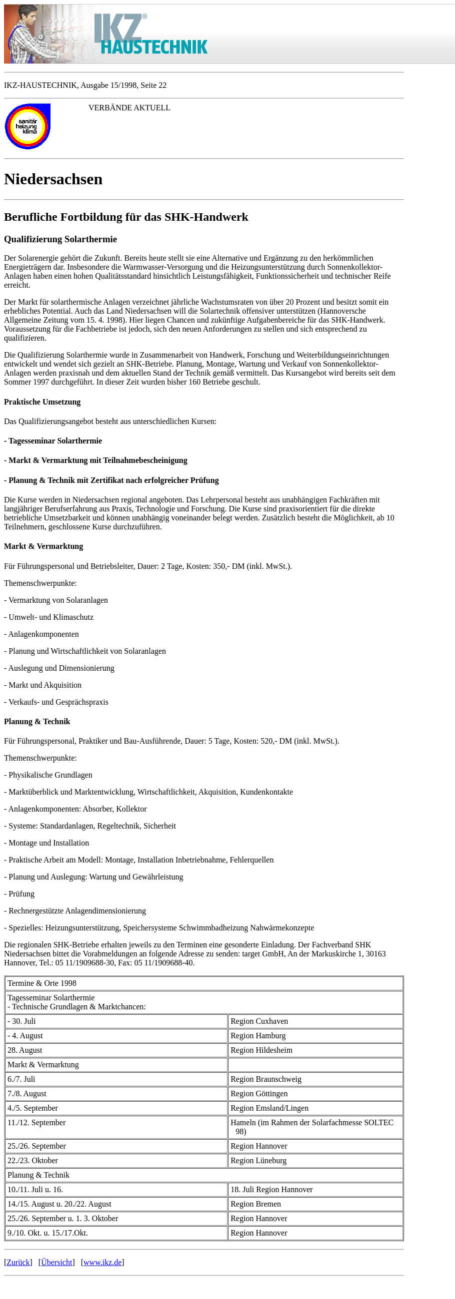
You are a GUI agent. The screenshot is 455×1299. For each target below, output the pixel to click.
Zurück (18, 1262)
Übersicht (56, 1262)
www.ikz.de (103, 1262)
